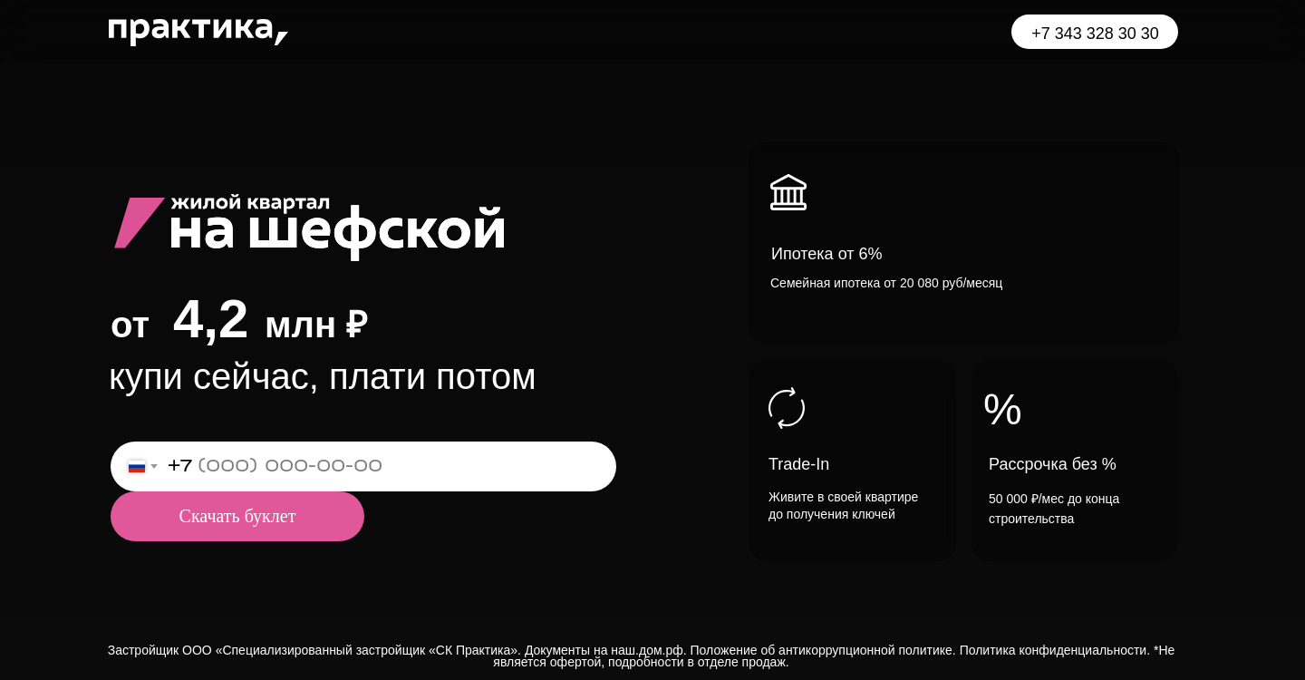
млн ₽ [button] (316, 325)
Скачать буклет (237, 516)
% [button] (1002, 409)
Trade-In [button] (798, 464)
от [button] (130, 325)
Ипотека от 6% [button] (827, 254)
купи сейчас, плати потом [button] (322, 376)
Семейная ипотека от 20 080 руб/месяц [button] (886, 283)
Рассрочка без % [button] (1052, 464)
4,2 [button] (210, 318)
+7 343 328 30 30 (1095, 33)
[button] (964, 242)
